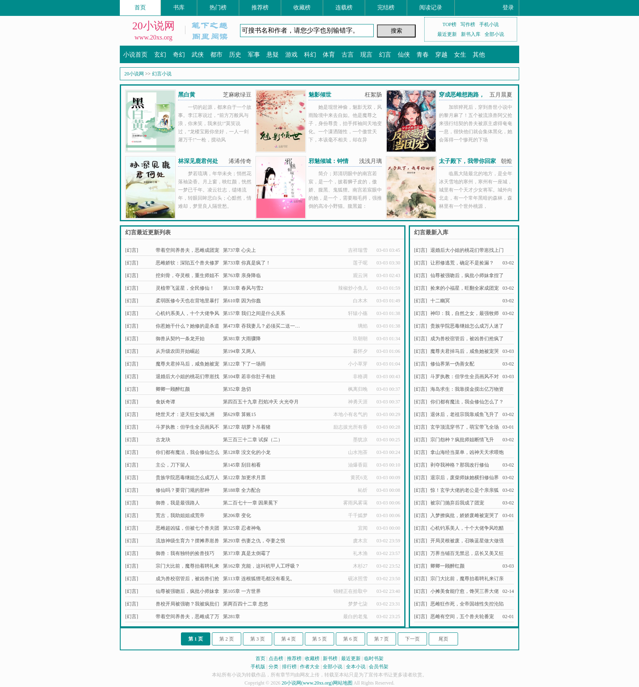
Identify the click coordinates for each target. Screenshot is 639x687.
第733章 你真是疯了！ (247, 263)
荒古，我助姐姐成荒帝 (180, 515)
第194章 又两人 (239, 351)
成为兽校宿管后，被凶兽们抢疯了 (467, 338)
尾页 (443, 639)
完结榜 (385, 7)
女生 (460, 54)
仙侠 (404, 54)
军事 (254, 54)
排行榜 (289, 666)
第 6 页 (350, 639)
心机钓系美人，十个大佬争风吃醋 (467, 528)
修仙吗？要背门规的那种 (182, 490)
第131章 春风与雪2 (243, 288)
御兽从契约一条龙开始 (180, 338)
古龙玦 (163, 440)
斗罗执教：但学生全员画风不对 (464, 376)
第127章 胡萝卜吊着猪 (247, 427)
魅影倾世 (319, 95)
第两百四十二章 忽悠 (245, 604)
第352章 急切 (237, 389)
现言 (366, 54)
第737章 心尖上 (239, 250)
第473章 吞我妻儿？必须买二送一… (261, 326)
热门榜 (218, 7)
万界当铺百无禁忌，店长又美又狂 (467, 553)
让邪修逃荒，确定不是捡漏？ (462, 263)
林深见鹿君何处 (198, 161)
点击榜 (276, 658)
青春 (422, 54)
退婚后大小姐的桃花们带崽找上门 (467, 250)
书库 (179, 7)
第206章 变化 (237, 515)
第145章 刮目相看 (242, 465)
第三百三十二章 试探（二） (253, 440)
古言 (348, 54)
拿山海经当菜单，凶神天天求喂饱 (467, 452)
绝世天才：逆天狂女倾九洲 (185, 414)
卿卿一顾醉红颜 (173, 389)
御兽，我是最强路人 (178, 503)
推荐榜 (260, 7)
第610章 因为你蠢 (242, 301)
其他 (479, 54)
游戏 (291, 54)
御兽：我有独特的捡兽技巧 (185, 553)
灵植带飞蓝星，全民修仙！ (185, 288)
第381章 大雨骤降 (242, 338)
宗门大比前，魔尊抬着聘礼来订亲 (467, 578)
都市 (216, 54)
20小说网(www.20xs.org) (307, 683)
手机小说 (489, 24)
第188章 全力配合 (242, 490)
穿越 (441, 54)
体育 (329, 54)
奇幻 (179, 54)
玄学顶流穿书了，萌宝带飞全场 (464, 427)
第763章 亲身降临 (242, 275)
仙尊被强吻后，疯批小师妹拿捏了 (467, 275)
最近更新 (447, 34)
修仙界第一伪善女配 (452, 364)
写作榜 (468, 24)
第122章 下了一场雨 (244, 364)
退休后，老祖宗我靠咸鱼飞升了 (464, 414)
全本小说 (356, 666)
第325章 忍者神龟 (242, 528)
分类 (273, 666)
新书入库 (470, 34)
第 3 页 (257, 639)
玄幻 (160, 54)
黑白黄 (186, 95)
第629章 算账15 (239, 414)
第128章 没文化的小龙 (247, 452)
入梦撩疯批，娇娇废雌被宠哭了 (464, 515)
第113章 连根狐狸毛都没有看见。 (259, 578)
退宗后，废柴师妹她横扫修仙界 (464, 477)
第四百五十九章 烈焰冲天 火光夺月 (261, 402)
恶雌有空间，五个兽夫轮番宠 (462, 616)
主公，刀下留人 (173, 465)
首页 (140, 7)
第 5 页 (319, 639)
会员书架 (378, 666)
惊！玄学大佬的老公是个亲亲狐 (464, 490)
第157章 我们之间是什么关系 (254, 313)
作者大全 (310, 666)
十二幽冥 (440, 301)
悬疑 (273, 54)
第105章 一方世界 (242, 591)
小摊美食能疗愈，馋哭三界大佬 (464, 591)
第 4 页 (288, 639)
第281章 (231, 616)
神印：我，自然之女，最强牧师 (464, 313)
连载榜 (344, 7)
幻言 (385, 54)
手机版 (258, 666)
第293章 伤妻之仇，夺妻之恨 (254, 541)
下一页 (412, 639)
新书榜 (330, 658)
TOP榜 (449, 24)
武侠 (198, 54)
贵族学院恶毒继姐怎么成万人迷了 (467, 326)
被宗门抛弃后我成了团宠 (457, 503)
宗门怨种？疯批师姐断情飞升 (462, 440)
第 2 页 (226, 639)
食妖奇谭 (165, 402)
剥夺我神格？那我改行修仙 (459, 465)
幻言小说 (162, 74)
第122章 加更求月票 (244, 477)
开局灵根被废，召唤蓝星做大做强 (467, 541)
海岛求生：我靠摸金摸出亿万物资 (467, 389)
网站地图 (343, 683)
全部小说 (494, 34)
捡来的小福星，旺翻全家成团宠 (464, 288)
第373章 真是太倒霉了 (247, 553)
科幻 (310, 54)
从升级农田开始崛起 (178, 351)
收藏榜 (302, 7)
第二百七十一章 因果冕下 (250, 503)
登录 (508, 7)
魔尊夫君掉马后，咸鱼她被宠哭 (464, 351)
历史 (235, 54)
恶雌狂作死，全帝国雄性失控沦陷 (467, 604)
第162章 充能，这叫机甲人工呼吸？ (261, 566)
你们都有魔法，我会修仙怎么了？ (467, 402)
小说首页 (135, 54)
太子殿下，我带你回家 (467, 161)
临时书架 (373, 658)
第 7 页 (381, 639)
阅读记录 (430, 7)
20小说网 (153, 26)
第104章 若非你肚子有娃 (249, 376)
